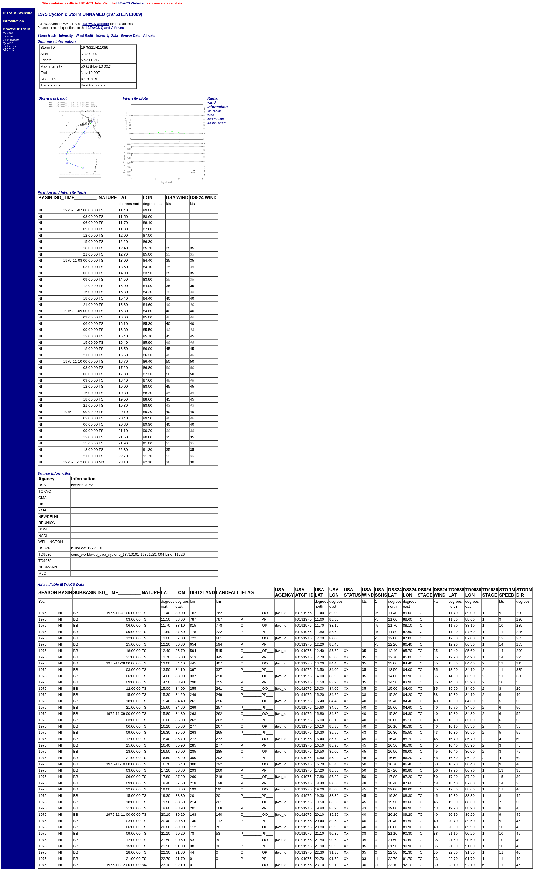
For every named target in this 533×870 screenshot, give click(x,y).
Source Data (130, 36)
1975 (43, 14)
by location (10, 46)
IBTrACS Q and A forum (105, 28)
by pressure (11, 39)
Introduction (13, 21)
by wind (8, 43)
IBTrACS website (95, 24)
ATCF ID (8, 49)
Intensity (66, 36)
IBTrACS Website (130, 3)
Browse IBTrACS (17, 29)
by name (8, 36)
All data (149, 36)
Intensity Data (107, 36)
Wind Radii (84, 36)
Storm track (47, 36)
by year (8, 32)
